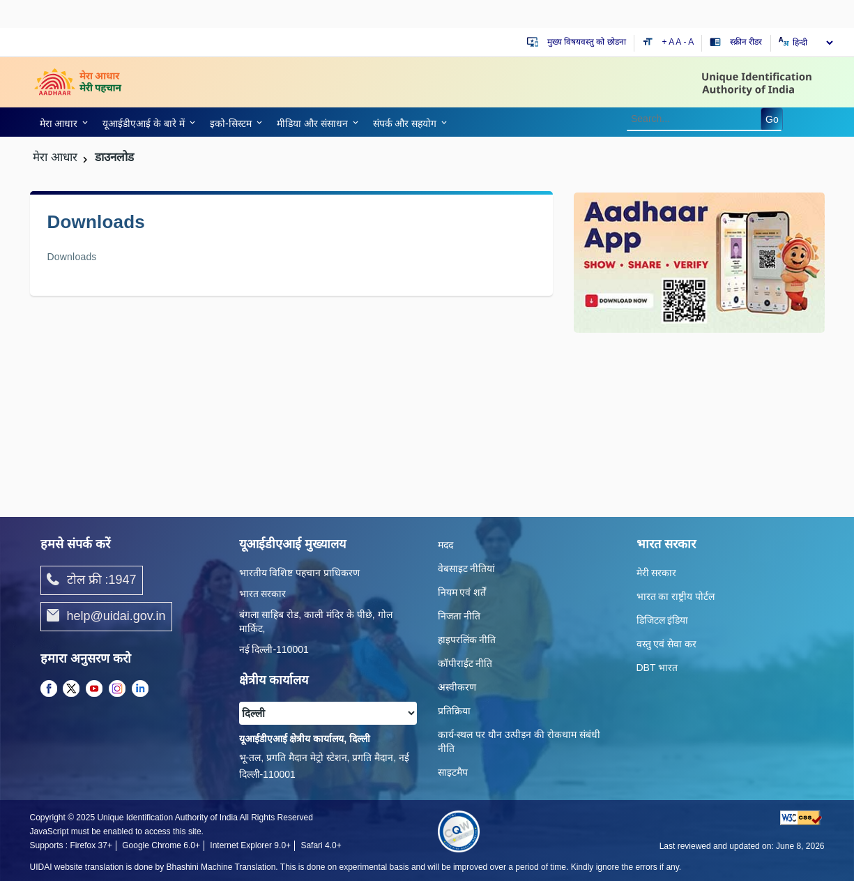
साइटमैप (453, 772)
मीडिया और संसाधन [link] (312, 123)
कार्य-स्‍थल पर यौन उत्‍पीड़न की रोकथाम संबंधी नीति (519, 741)
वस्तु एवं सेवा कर (666, 643)
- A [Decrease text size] (689, 42)
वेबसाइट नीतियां (467, 568)
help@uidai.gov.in (106, 616)
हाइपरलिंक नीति (467, 639)
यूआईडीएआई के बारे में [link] (143, 123)
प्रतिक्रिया (454, 710)
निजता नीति (459, 616)
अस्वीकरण (457, 687)
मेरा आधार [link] (59, 123)
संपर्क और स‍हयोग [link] (405, 123)
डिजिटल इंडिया (662, 620)
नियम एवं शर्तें (462, 592)
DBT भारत (657, 667)
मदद (445, 544)
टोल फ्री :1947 (92, 580)
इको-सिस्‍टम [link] (231, 123)
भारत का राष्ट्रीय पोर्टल (675, 596)
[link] (61, 122)
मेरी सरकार (656, 572)
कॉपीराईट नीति (465, 663)
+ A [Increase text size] (669, 42)
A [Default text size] (678, 42)
